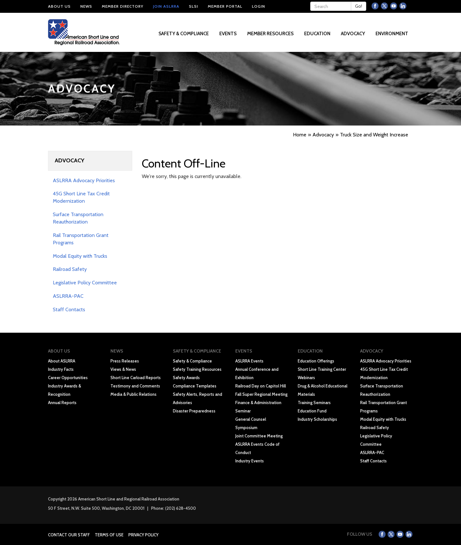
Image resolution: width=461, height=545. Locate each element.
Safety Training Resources (197, 369)
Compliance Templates (194, 385)
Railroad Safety (70, 269)
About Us (59, 6)
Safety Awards (186, 377)
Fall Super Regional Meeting (261, 394)
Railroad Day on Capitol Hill (260, 385)
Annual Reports (62, 402)
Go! (358, 6)
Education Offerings (316, 360)
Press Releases (124, 360)
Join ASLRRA (166, 6)
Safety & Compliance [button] (184, 34)
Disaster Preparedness (194, 410)
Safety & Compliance (192, 360)
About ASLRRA (61, 360)
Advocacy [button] (353, 34)
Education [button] (317, 34)
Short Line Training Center (322, 369)
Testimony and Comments (135, 385)
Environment (392, 34)
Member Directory (122, 6)
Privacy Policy (143, 534)
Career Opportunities (68, 377)
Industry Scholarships (317, 419)
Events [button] (228, 34)
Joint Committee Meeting (259, 435)
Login (258, 6)
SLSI (193, 6)
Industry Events (249, 460)
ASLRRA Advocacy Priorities (84, 180)
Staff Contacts (69, 309)
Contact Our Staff (69, 534)
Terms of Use (109, 534)
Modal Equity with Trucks (80, 256)
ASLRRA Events (249, 360)
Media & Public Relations (133, 394)
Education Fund (312, 410)
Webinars (306, 377)
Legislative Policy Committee (85, 283)
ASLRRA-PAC (68, 296)
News (86, 6)
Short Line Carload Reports (135, 377)
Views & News (123, 369)
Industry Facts (61, 369)
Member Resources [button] (271, 34)
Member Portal (225, 6)
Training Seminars (314, 402)
